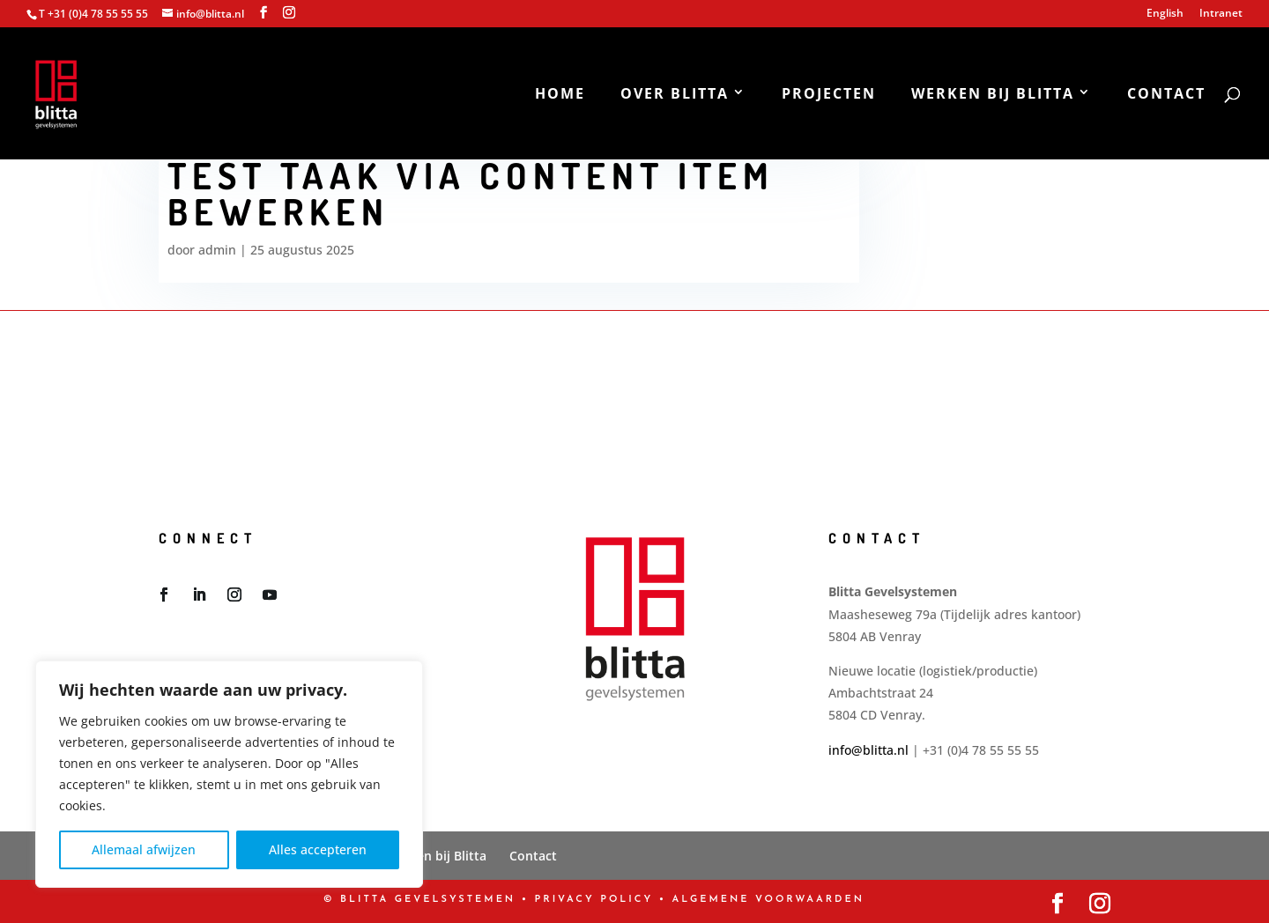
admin (217, 249)
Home (560, 95)
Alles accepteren (318, 849)
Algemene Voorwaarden (768, 900)
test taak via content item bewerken (471, 193)
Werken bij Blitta (992, 95)
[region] (229, 774)
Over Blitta (674, 95)
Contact (1166, 95)
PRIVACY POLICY (594, 900)
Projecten (829, 95)
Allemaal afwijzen (144, 849)
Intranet (1221, 14)
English (1165, 14)
